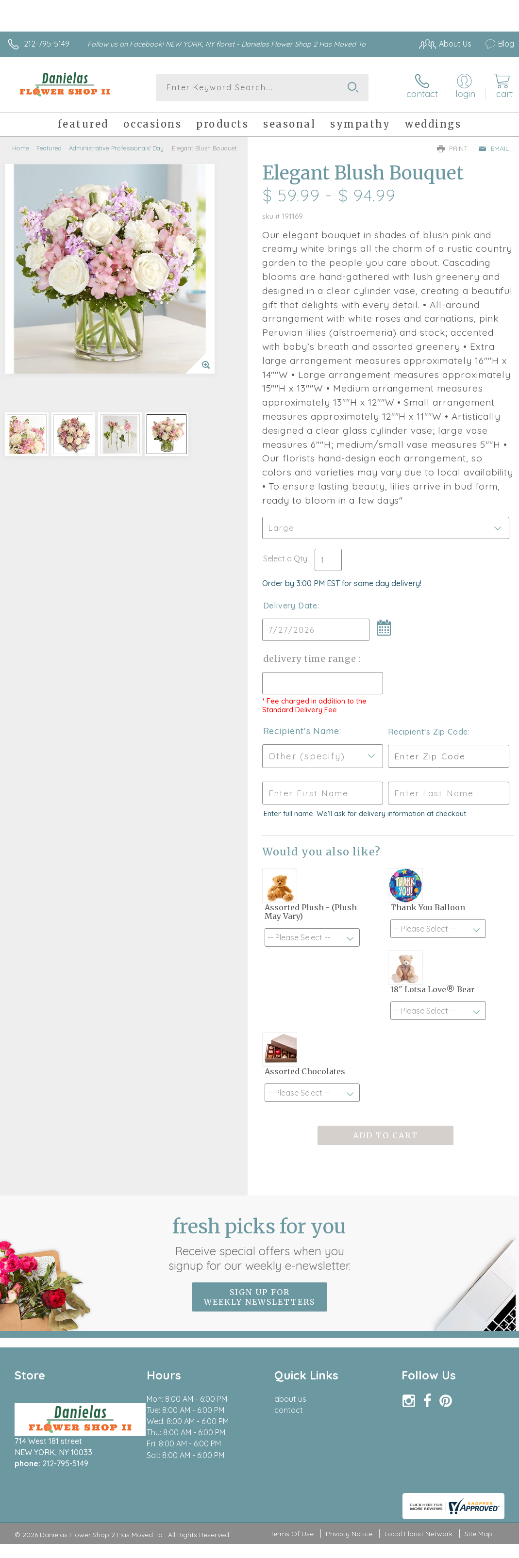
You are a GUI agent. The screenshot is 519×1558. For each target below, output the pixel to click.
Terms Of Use (292, 1533)
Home (20, 148)
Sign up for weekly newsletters (259, 1297)
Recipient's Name (301, 731)
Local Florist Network (418, 1533)
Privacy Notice (349, 1533)
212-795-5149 (46, 44)
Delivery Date (290, 605)
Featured (49, 148)
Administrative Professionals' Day (116, 148)
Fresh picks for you (259, 1243)
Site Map (478, 1533)
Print (452, 148)
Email (493, 148)
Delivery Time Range (311, 658)
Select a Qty (285, 558)
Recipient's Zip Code (428, 732)
